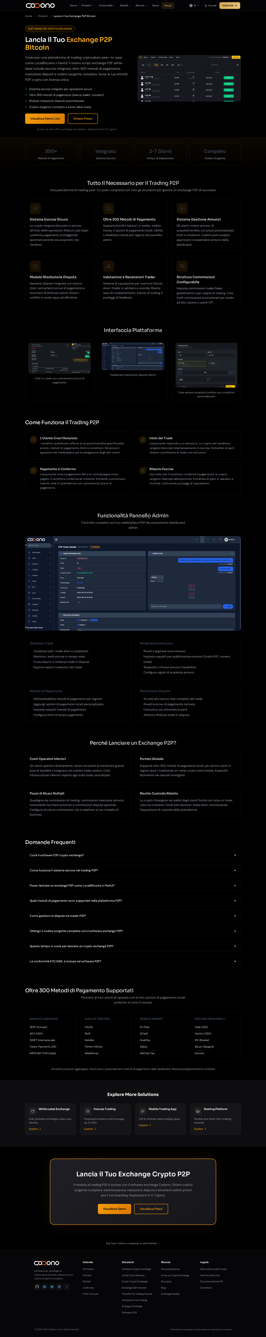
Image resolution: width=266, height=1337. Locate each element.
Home (73, 5)
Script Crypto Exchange (135, 1281)
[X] (67, 1287)
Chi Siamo (88, 1269)
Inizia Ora (229, 5)
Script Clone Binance (133, 1275)
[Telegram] (52, 1287)
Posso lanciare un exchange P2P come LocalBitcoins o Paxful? (72, 885)
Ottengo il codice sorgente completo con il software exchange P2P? (76, 931)
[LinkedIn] (44, 1287)
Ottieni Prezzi (82, 119)
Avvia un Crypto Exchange (175, 1275)
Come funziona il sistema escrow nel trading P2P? (64, 870)
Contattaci (206, 1287)
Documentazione (170, 1269)
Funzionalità (107, 5)
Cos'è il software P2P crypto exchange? (57, 855)
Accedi (210, 5)
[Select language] (194, 5)
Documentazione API (211, 1281)
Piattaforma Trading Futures (137, 1293)
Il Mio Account (90, 1293)
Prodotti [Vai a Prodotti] (42, 16)
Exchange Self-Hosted (134, 1287)
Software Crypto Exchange (136, 1269)
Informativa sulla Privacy (213, 1269)
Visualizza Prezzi (151, 1209)
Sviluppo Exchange (132, 1306)
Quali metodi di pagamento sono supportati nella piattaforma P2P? (76, 901)
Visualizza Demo (114, 1209)
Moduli (125, 5)
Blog (163, 1287)
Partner (87, 1281)
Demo (155, 5)
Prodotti (88, 5)
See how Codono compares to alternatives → (133, 1243)
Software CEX (129, 1312)
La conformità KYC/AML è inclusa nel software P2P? (65, 961)
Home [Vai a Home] (28, 16)
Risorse (141, 5)
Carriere (87, 1275)
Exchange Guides (170, 1293)
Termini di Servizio (210, 1275)
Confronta (88, 1287)
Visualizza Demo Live (45, 119)
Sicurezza (166, 1281)
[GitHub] (37, 1287)
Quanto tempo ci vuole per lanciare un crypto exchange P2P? (71, 946)
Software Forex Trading (134, 1300)
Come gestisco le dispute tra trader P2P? (58, 916)
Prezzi (168, 5)
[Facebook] (59, 1287)
